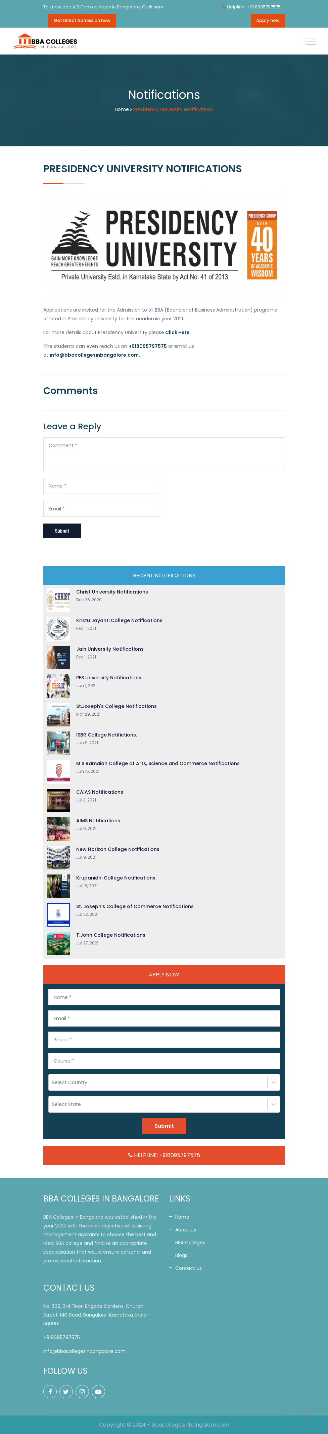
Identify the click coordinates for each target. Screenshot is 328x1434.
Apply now (268, 20)
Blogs (181, 1255)
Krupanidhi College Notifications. (116, 877)
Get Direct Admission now (82, 20)
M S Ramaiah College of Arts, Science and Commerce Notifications (158, 763)
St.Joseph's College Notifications (116, 706)
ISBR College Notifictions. (106, 734)
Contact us (188, 1268)
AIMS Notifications (98, 820)
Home (122, 109)
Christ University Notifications (112, 591)
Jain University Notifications (110, 649)
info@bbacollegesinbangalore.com (84, 1351)
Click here (153, 7)
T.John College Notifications (110, 935)
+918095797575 (61, 1337)
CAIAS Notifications (99, 792)
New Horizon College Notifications (117, 849)
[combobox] (52, 1082)
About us (185, 1229)
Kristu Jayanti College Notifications (119, 620)
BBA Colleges (190, 1242)
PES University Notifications (108, 677)
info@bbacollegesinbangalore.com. (95, 355)
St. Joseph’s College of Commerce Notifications (135, 906)
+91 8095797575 (264, 7)
